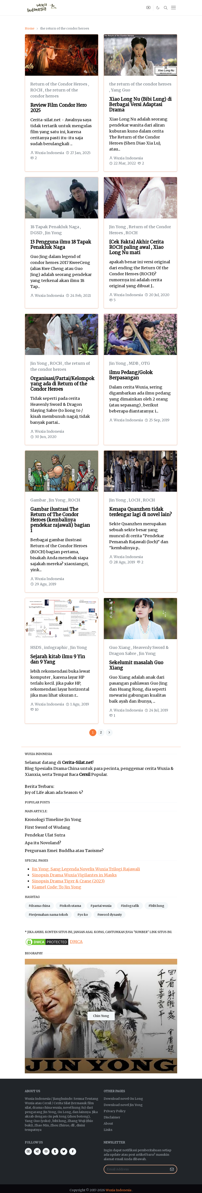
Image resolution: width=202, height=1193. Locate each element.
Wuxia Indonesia (118, 1190)
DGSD (36, 232)
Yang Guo (120, 90)
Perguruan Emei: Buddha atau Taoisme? (64, 850)
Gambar (38, 500)
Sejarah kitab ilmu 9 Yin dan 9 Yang (57, 659)
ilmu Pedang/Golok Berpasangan (131, 375)
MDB (134, 363)
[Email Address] (135, 1169)
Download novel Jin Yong (123, 1105)
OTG (145, 363)
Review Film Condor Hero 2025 (58, 107)
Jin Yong (53, 232)
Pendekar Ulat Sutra (45, 835)
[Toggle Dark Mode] (158, 7)
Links (108, 1130)
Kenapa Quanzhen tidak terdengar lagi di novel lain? (140, 511)
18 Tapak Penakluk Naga (55, 226)
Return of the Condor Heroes (59, 84)
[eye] (46, 1151)
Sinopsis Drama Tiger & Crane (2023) (68, 881)
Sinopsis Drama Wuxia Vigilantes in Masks (74, 875)
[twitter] (63, 1151)
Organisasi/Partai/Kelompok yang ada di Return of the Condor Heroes (62, 384)
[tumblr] (54, 1151)
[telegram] (37, 1151)
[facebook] (72, 1151)
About (108, 1124)
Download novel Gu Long (123, 1099)
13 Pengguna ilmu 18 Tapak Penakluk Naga (60, 244)
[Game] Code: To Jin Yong (56, 887)
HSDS (36, 647)
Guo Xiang (120, 647)
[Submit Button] (172, 1169)
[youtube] (148, 8)
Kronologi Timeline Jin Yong (53, 819)
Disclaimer (112, 1117)
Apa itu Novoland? (43, 842)
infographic (56, 647)
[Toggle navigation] (173, 7)
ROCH (36, 90)
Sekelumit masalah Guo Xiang (136, 665)
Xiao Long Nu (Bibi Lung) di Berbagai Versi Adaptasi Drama (140, 104)
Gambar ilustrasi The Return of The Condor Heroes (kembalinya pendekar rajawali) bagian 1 (60, 519)
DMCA (76, 941)
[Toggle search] (166, 8)
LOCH (135, 500)
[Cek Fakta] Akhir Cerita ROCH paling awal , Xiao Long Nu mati (136, 247)
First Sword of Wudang (47, 827)
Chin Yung (101, 1016)
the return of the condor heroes (140, 84)
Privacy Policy (115, 1111)
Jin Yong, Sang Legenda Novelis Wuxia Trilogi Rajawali (86, 869)
